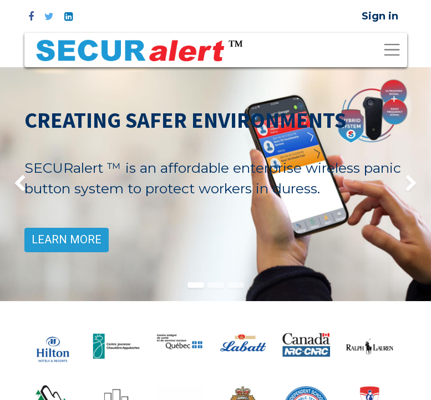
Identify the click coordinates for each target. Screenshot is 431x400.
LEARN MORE (67, 240)
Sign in (380, 16)
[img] (17, 184)
